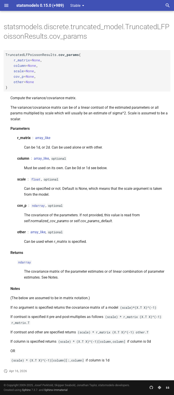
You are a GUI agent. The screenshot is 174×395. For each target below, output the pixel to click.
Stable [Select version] (75, 5)
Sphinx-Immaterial (56, 390)
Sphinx (26, 390)
